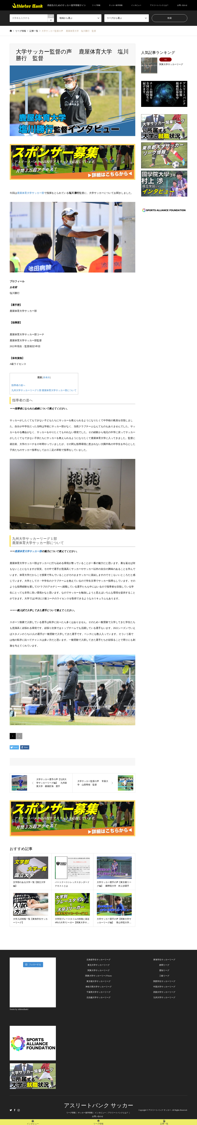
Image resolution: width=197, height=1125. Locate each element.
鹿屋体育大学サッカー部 (30, 193)
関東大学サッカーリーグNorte (98, 976)
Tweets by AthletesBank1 (19, 1009)
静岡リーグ (164, 965)
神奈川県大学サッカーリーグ (99, 987)
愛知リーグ (164, 970)
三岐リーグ (164, 976)
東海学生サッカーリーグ (164, 959)
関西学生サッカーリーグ (164, 981)
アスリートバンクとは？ (159, 5)
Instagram (19, 1110)
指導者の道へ (18, 385)
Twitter (11, 1110)
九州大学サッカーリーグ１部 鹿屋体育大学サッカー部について (44, 390)
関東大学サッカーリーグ (99, 970)
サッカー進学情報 (116, 5)
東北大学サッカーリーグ (99, 965)
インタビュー (136, 5)
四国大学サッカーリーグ (164, 992)
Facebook (15, 1110)
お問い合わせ (182, 5)
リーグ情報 (96, 5)
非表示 (46, 377)
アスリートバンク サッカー (98, 1105)
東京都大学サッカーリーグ (98, 981)
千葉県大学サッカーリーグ (98, 992)
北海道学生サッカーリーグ (98, 959)
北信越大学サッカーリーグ (98, 997)
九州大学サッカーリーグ (164, 997)
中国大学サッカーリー (163, 987)
